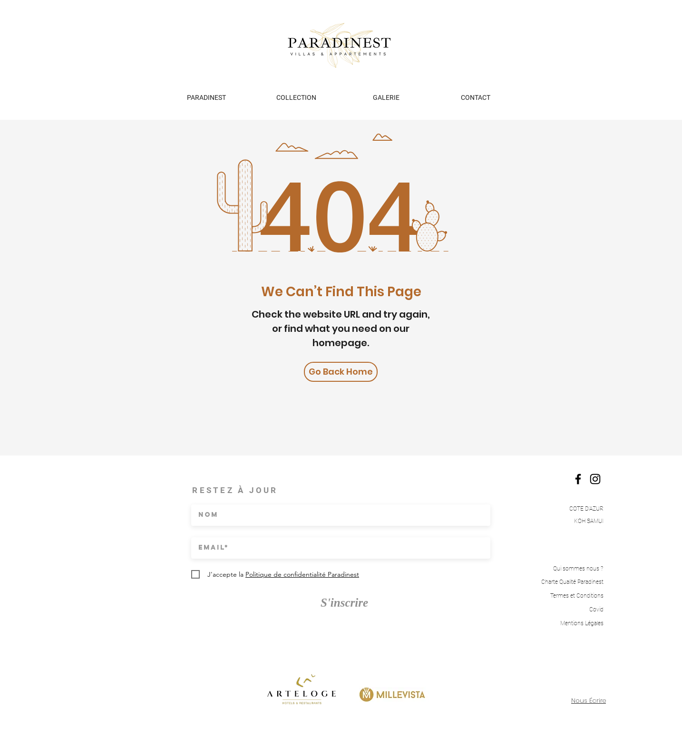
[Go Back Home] (341, 372)
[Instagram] (595, 479)
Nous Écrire (588, 700)
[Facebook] (578, 479)
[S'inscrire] (344, 602)
